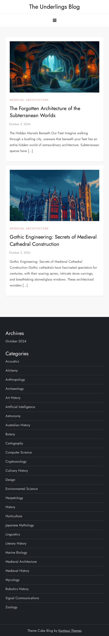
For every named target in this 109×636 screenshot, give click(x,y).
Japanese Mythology (20, 525)
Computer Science (19, 452)
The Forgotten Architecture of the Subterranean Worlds (45, 112)
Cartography (14, 443)
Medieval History (17, 570)
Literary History (16, 543)
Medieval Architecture (29, 100)
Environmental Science (22, 488)
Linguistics (13, 534)
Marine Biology (16, 552)
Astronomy (13, 415)
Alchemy (12, 370)
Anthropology (15, 379)
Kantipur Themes (69, 630)
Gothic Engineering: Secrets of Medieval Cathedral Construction (53, 240)
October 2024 (16, 341)
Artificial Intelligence (20, 406)
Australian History (18, 425)
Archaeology (15, 388)
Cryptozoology (16, 461)
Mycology (12, 579)
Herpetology (14, 497)
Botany (10, 434)
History (10, 507)
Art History (13, 397)
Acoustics (12, 361)
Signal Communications (22, 598)
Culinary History (17, 470)
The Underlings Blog (54, 6)
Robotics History (17, 588)
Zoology (11, 607)
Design (10, 479)
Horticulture (14, 516)
